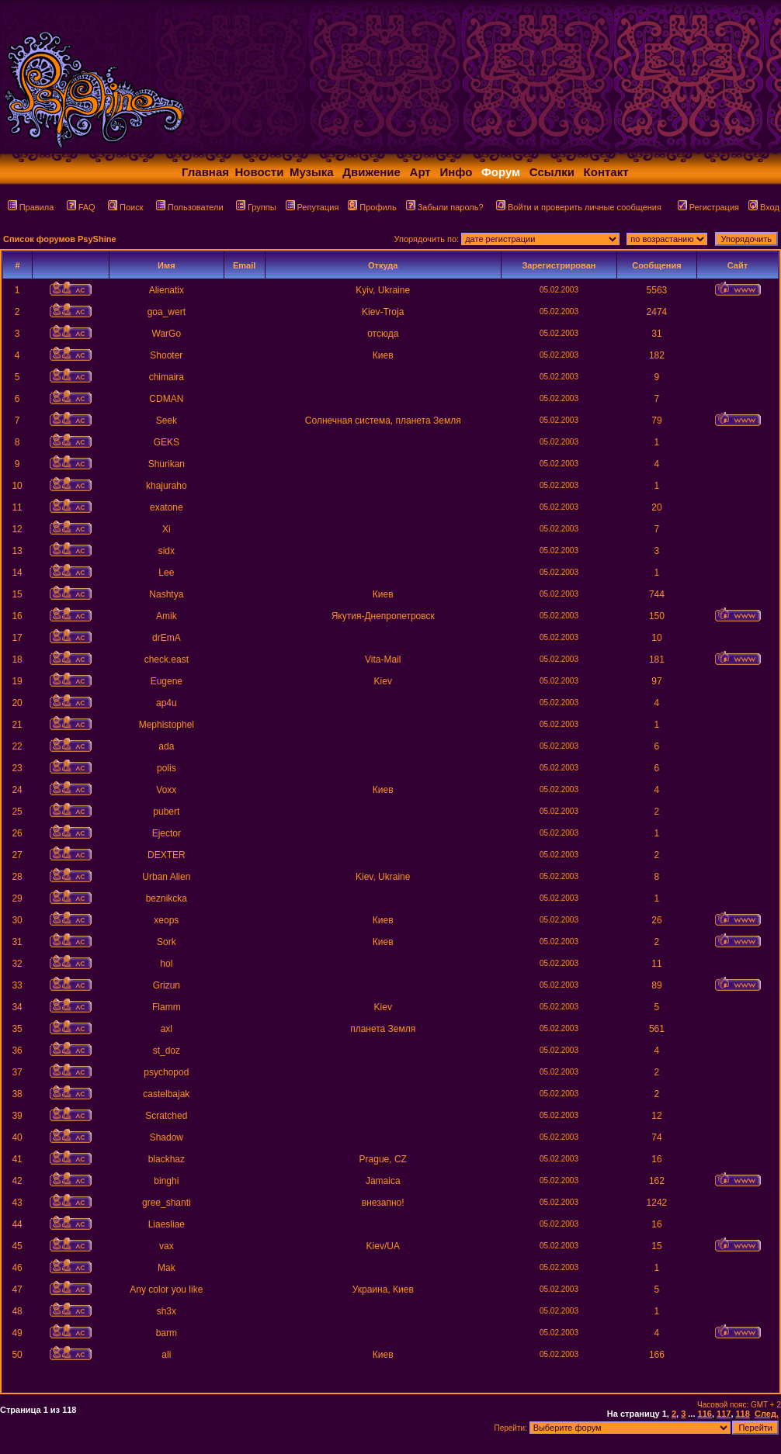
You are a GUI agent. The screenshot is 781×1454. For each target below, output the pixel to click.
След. (767, 1413)
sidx (166, 550)
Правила (31, 207)
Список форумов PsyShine (59, 239)
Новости (259, 171)
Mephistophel (166, 724)
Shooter (166, 355)
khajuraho (166, 485)
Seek (166, 420)
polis (166, 768)
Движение (371, 171)
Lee (166, 572)
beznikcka (166, 898)
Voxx (166, 789)
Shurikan (166, 464)
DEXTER (167, 855)
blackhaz (166, 1159)
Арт (420, 171)
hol (166, 963)
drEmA (166, 637)
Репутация (312, 207)
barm (166, 1333)
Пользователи (190, 207)
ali (166, 1354)
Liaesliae (166, 1224)
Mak (166, 1267)
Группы (256, 207)
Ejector (166, 833)
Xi (166, 529)
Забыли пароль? (445, 207)
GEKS (166, 442)
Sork (166, 941)
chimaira (166, 377)
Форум (500, 171)
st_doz (166, 1050)
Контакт (606, 171)
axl (166, 1028)
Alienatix (166, 290)
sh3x (166, 1311)
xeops (166, 920)
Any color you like (166, 1289)
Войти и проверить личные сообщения (578, 207)
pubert (166, 811)
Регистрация (708, 207)
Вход (763, 207)
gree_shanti (166, 1202)
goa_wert (167, 311)
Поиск (125, 207)
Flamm (166, 1007)
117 (724, 1413)
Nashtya (166, 594)
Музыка (312, 171)
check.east (166, 659)
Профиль (372, 207)
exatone (166, 507)
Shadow (166, 1137)
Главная (205, 171)
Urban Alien (166, 876)
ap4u (166, 703)
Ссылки (551, 171)
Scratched (166, 1115)
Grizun (166, 985)
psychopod (166, 1072)
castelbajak (166, 1094)
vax (166, 1246)
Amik (166, 616)
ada (166, 746)
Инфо (455, 171)
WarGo (167, 333)
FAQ (81, 207)
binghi (166, 1180)
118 (743, 1413)
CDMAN (166, 398)
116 (705, 1413)
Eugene (166, 681)
